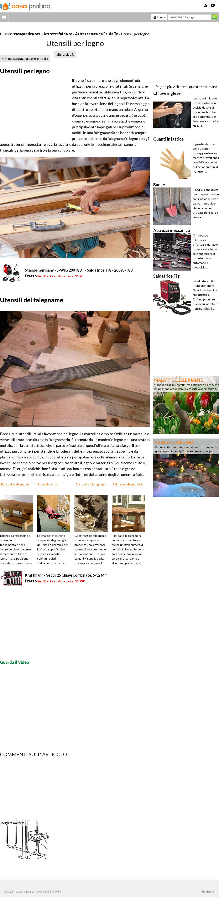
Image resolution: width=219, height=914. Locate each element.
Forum (159, 17)
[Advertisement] (48, 28)
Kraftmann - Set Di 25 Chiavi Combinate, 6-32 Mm (66, 575)
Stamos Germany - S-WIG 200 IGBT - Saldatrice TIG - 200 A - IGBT (80, 270)
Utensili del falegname (31, 300)
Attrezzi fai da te (57, 34)
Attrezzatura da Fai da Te (96, 34)
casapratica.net (27, 34)
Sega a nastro (12, 823)
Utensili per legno (25, 71)
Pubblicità (207, 891)
